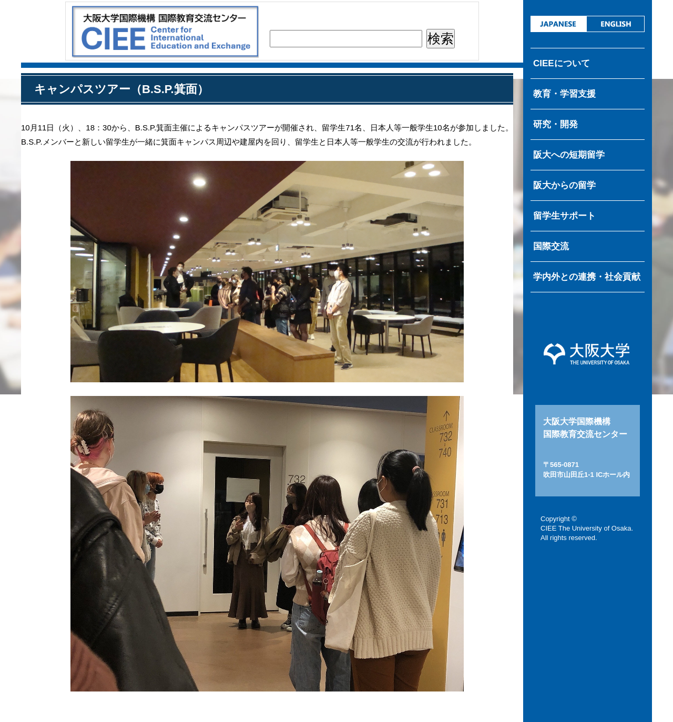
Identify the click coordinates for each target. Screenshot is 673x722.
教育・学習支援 (564, 94)
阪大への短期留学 (569, 155)
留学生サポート (564, 216)
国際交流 (551, 246)
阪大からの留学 (564, 185)
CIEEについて (561, 63)
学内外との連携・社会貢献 (586, 277)
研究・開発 (555, 124)
